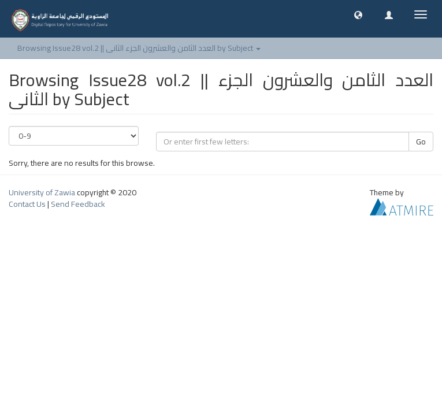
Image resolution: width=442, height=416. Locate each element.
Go (421, 141)
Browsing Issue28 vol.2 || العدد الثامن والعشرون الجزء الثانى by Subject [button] (139, 47)
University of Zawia (42, 192)
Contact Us (27, 203)
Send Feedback (78, 203)
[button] (358, 14)
